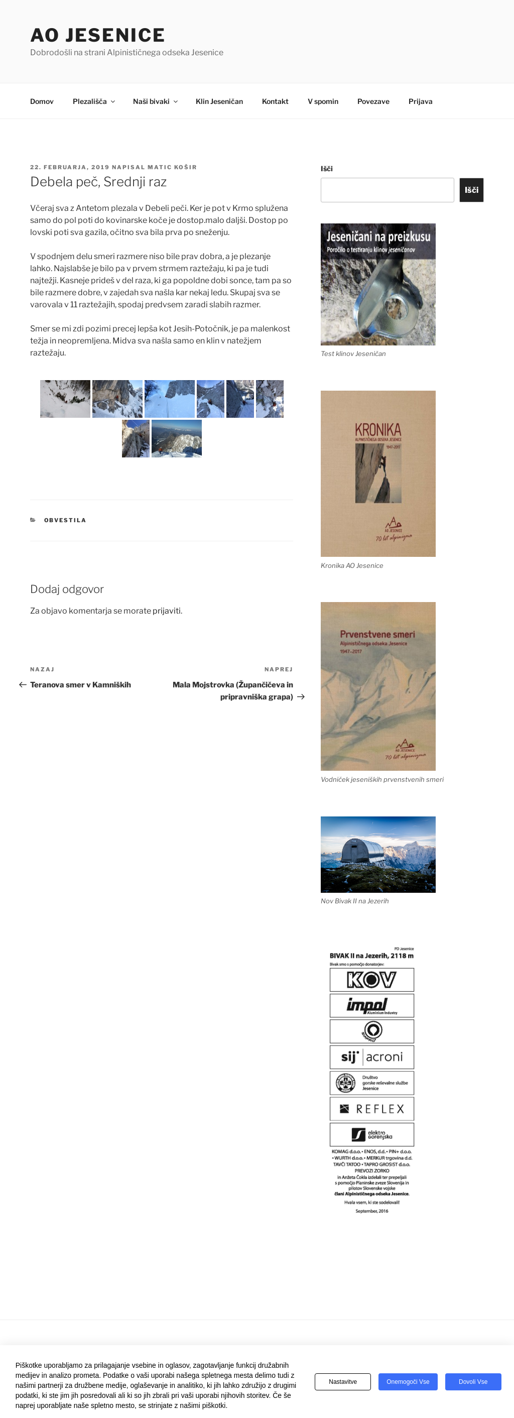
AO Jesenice (98, 35)
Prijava (421, 101)
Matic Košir (172, 167)
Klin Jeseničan (219, 101)
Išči (327, 168)
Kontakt (275, 101)
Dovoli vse (473, 1382)
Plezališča (94, 101)
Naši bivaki (156, 101)
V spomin (323, 101)
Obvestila (65, 520)
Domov (42, 101)
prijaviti (167, 611)
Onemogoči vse (408, 1382)
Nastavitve (343, 1382)
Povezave (373, 101)
